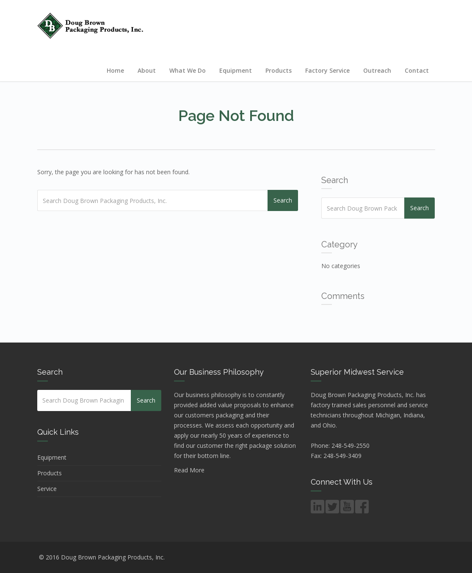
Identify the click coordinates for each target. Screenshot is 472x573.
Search (282, 200)
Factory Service (327, 70)
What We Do (187, 70)
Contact (417, 70)
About (147, 70)
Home (115, 70)
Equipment (235, 70)
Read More (189, 470)
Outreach (377, 70)
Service (47, 489)
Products (278, 70)
